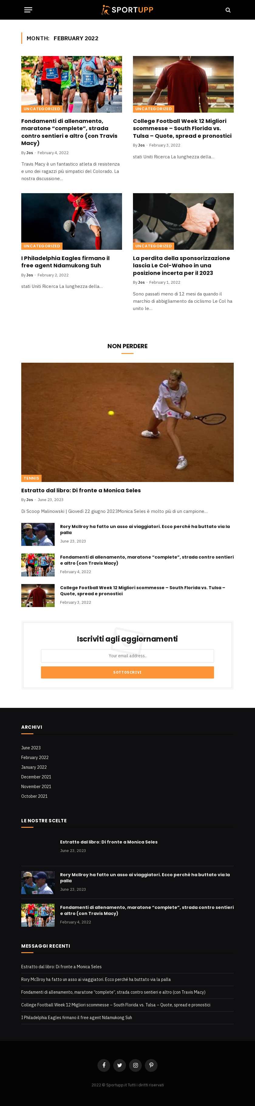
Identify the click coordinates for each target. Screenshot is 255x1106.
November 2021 (36, 786)
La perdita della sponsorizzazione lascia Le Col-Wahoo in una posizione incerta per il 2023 (181, 266)
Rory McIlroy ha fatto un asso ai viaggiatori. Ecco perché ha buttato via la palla (145, 529)
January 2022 (34, 767)
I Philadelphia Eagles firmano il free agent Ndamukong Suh (65, 262)
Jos (29, 152)
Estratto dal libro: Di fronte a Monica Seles (81, 490)
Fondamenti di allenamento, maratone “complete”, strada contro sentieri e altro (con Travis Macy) (69, 132)
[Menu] (28, 10)
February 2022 (35, 757)
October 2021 (34, 796)
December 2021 (36, 777)
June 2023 (31, 748)
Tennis (31, 478)
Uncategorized (42, 109)
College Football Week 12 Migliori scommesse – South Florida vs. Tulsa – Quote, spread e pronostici (182, 128)
